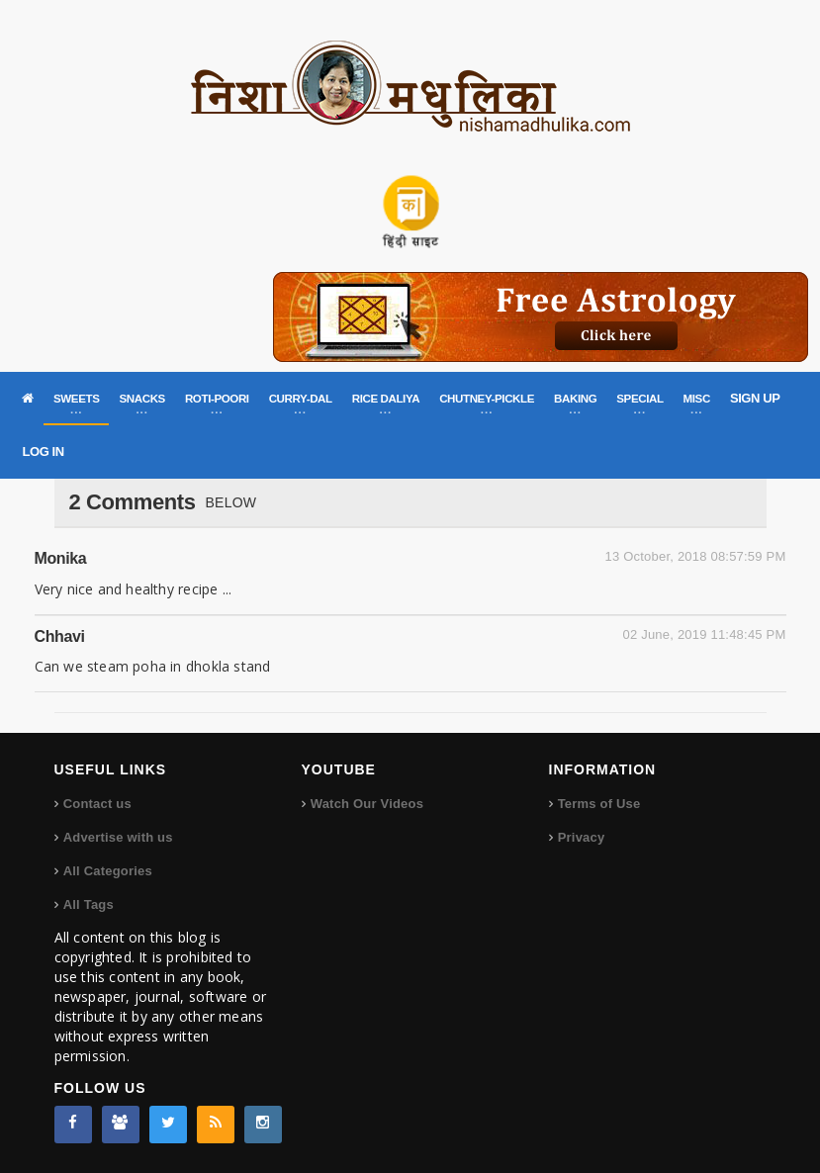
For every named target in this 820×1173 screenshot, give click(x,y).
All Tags (88, 904)
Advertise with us (118, 837)
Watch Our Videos (367, 803)
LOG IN (42, 451)
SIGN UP (755, 398)
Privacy (581, 837)
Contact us (97, 803)
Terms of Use (599, 803)
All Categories (107, 870)
